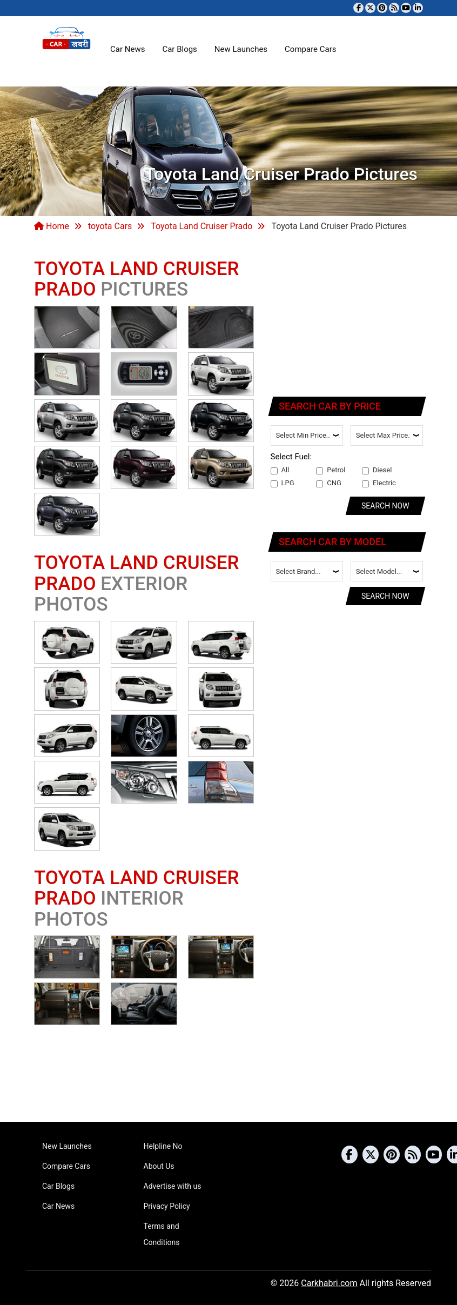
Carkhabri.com (329, 1283)
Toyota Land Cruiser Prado (201, 226)
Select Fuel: (291, 456)
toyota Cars (110, 226)
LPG (282, 483)
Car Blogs (179, 49)
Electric (379, 483)
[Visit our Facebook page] (358, 8)
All (280, 470)
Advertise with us (172, 1186)
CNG (328, 483)
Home (51, 226)
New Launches (240, 49)
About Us (159, 1166)
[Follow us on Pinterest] (382, 8)
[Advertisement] (347, 316)
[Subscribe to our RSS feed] (394, 8)
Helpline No (163, 1146)
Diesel (377, 470)
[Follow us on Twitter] (370, 8)
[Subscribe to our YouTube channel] (406, 8)
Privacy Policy (167, 1206)
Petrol (330, 470)
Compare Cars (310, 49)
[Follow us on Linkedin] (418, 8)
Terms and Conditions (162, 1234)
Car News (127, 49)
